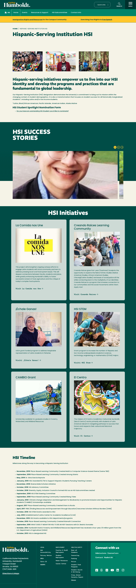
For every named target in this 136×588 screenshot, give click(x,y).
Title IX (43, 561)
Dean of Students (74, 551)
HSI (7, 12)
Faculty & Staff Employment (62, 551)
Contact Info (76, 12)
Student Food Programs (76, 566)
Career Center (61, 563)
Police (73, 561)
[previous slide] (118, 147)
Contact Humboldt (104, 557)
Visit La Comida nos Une (28, 289)
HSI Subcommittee (59, 12)
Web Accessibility (45, 551)
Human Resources (62, 560)
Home (15, 12)
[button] (102, 4)
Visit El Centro (82, 436)
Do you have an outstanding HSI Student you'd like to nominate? (43, 111)
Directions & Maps (10, 574)
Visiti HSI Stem (82, 363)
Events (24, 12)
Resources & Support (39, 12)
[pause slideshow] (115, 147)
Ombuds (73, 580)
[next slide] (122, 147)
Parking (74, 558)
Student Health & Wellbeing (76, 571)
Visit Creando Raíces (85, 294)
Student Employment (60, 556)
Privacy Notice (46, 555)
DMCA (42, 558)
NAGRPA (42, 564)
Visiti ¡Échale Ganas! (27, 360)
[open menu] (130, 4)
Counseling (75, 555)
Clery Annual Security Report (77, 576)
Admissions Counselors (106, 553)
